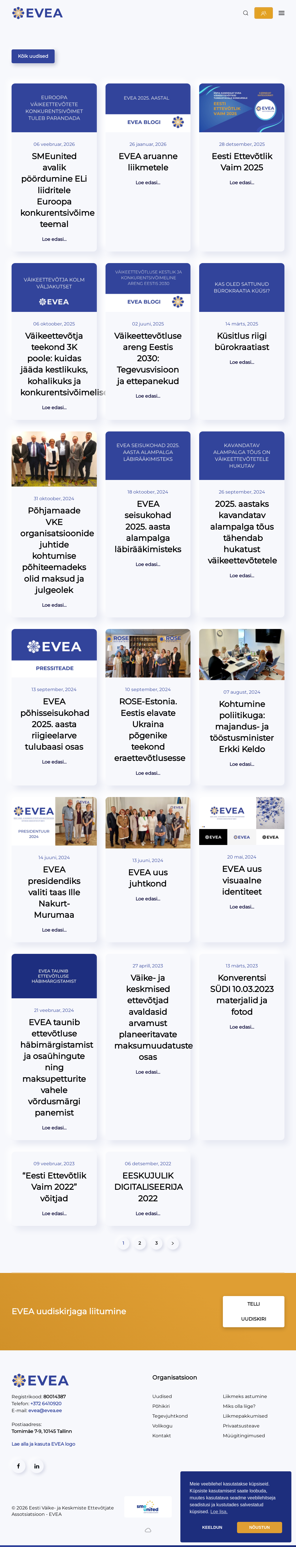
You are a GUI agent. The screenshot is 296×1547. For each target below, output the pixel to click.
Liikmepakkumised (245, 1416)
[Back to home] (38, 13)
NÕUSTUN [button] (259, 1527)
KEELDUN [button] (212, 1527)
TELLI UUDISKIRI (253, 1311)
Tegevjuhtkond (170, 1416)
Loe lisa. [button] (219, 1511)
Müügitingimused (244, 1435)
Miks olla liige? (239, 1406)
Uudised (162, 1396)
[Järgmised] (173, 1243)
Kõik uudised (33, 56)
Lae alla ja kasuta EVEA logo (44, 1444)
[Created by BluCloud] (148, 1529)
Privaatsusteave (241, 1426)
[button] (246, 13)
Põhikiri (161, 1406)
